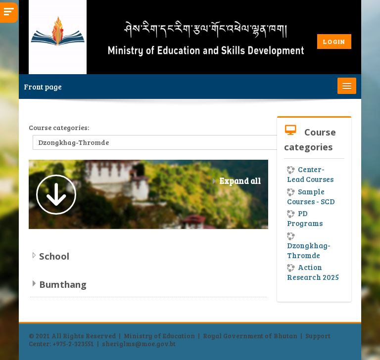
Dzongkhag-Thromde (309, 246)
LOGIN (334, 41)
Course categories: (59, 127)
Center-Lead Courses (310, 174)
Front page (43, 86)
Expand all (240, 180)
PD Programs (305, 218)
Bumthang (63, 284)
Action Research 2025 (313, 272)
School (54, 256)
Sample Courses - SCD (311, 196)
